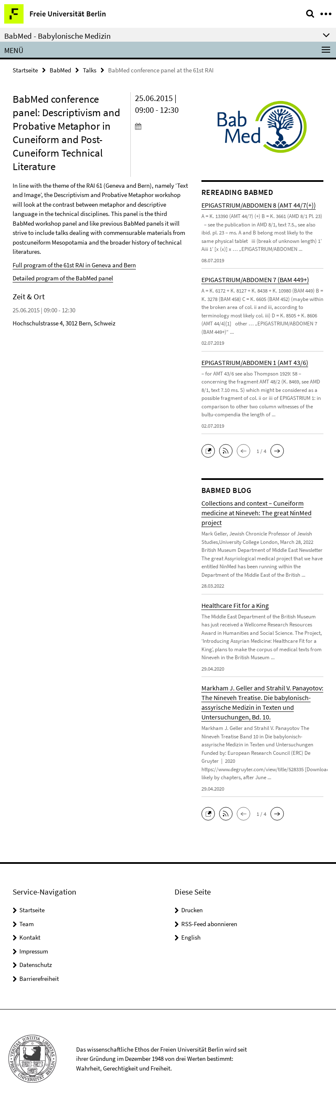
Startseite (25, 70)
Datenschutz (35, 965)
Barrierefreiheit (39, 979)
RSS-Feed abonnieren (209, 924)
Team (26, 924)
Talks (89, 70)
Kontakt (29, 937)
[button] (210, 450)
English (191, 937)
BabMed (60, 70)
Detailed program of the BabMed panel (63, 278)
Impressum (33, 951)
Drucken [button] (192, 910)
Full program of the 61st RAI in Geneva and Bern (74, 265)
